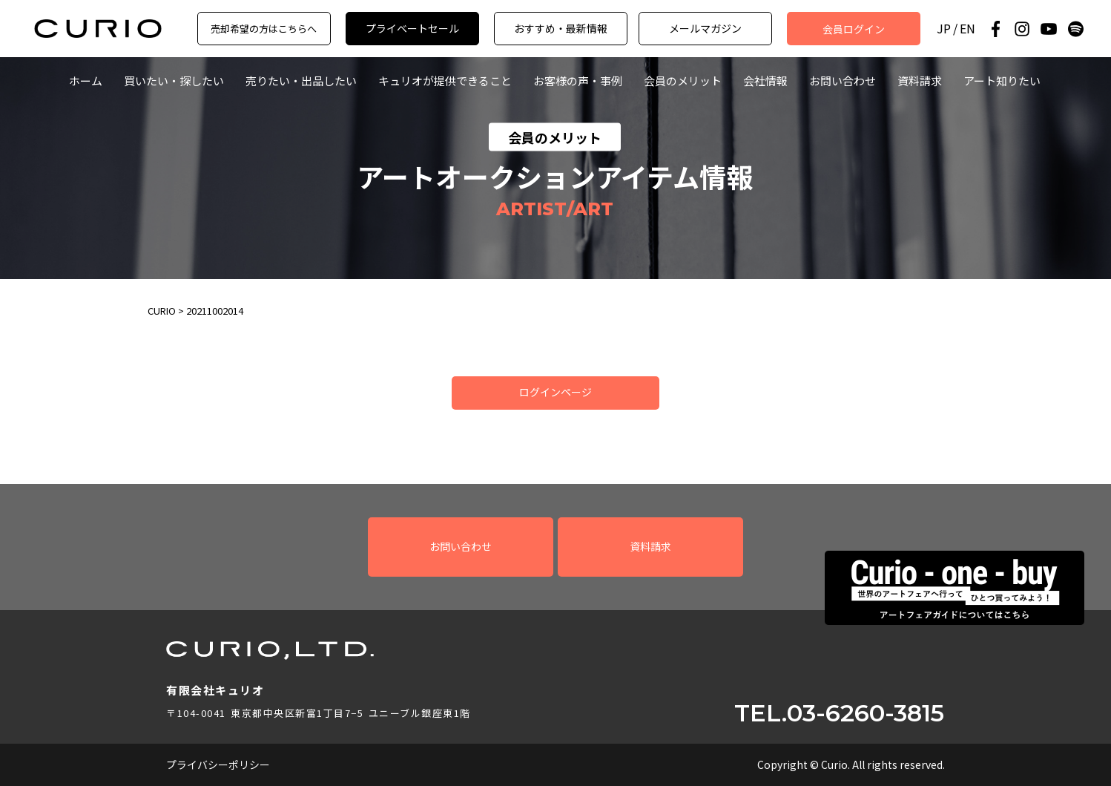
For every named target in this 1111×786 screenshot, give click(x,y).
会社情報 (765, 80)
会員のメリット (683, 80)
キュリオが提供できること (445, 80)
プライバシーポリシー (218, 764)
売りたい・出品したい (301, 80)
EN (967, 29)
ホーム (85, 80)
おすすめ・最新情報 (560, 28)
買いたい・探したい (174, 80)
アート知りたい (1002, 80)
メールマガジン (705, 28)
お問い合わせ (842, 80)
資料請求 (919, 80)
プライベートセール (412, 28)
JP (944, 29)
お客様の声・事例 (577, 80)
